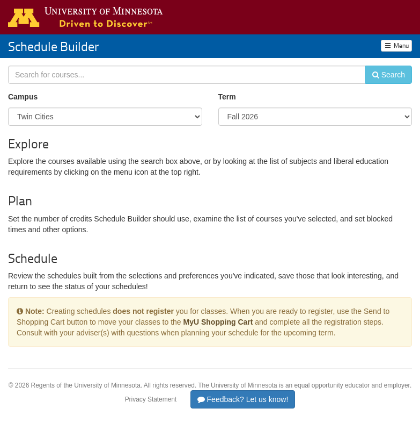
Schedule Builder (53, 46)
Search (388, 74)
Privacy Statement (150, 399)
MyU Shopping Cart (218, 322)
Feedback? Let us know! (243, 399)
